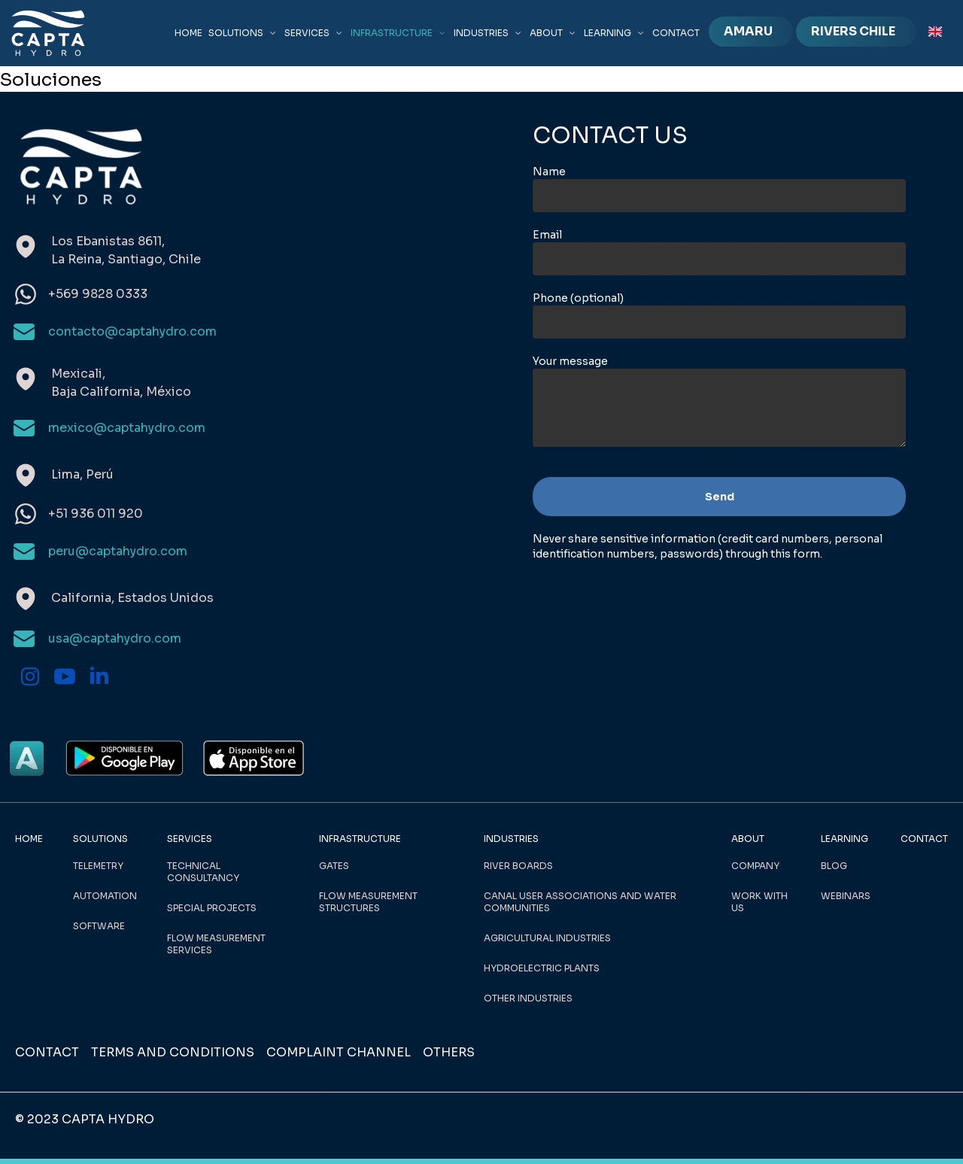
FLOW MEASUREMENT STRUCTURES (368, 901)
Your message (570, 361)
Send (719, 496)
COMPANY (755, 865)
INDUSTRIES (489, 32)
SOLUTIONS (243, 32)
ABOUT (554, 32)
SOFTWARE (99, 926)
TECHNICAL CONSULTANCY (203, 871)
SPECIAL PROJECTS (212, 907)
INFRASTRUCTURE (399, 32)
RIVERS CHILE (853, 31)
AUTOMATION (105, 895)
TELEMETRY (98, 865)
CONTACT (676, 32)
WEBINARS (845, 895)
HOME (188, 32)
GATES (334, 865)
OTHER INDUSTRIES (528, 998)
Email (547, 235)
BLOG (834, 865)
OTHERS (449, 1052)
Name (549, 171)
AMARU (748, 31)
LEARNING (615, 32)
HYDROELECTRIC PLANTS (542, 968)
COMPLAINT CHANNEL (338, 1052)
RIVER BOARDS (518, 865)
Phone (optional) (578, 298)
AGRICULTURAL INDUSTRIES (547, 938)
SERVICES (314, 32)
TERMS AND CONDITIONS (172, 1052)
